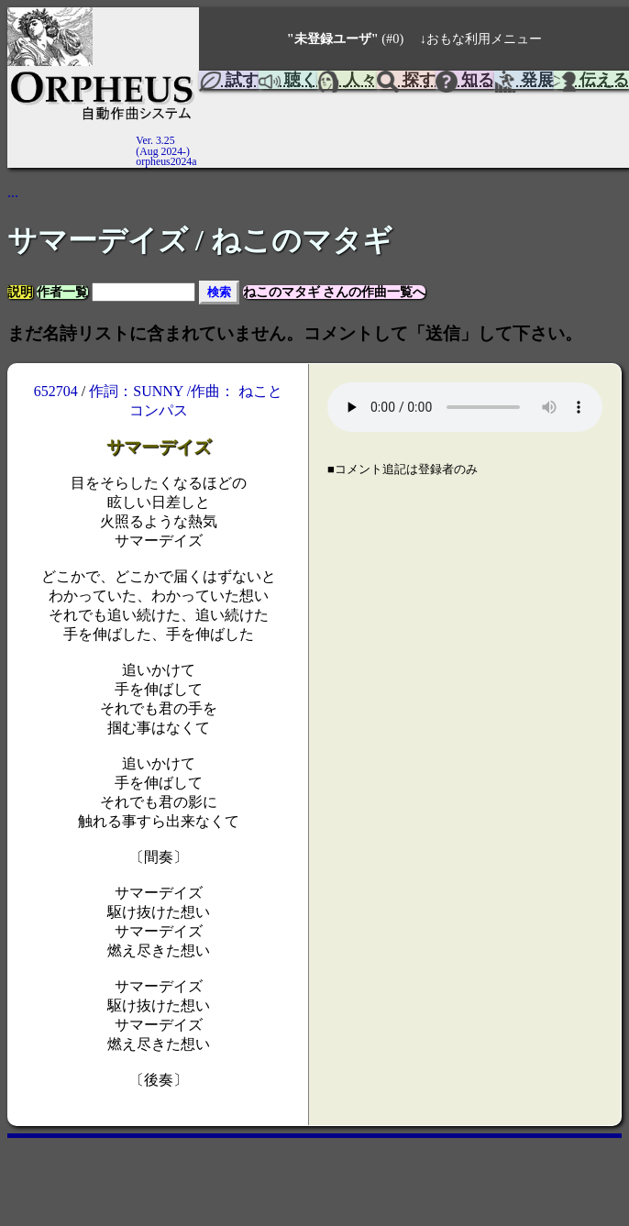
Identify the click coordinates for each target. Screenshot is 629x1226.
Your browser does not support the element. (464, 407)
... (12, 192)
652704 (56, 391)
